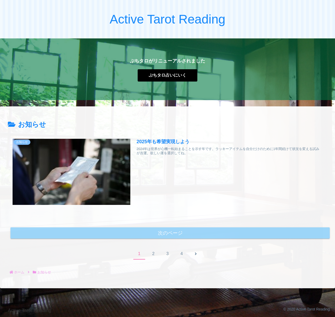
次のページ (170, 233)
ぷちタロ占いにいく (167, 75)
